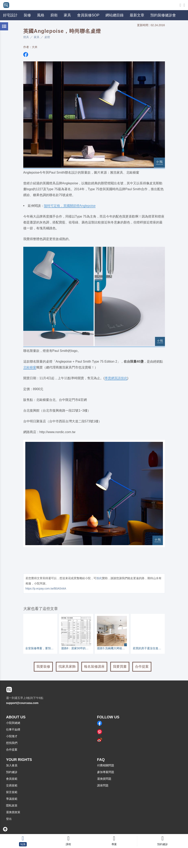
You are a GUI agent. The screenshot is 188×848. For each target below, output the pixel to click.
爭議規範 (11, 798)
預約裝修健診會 (163, 15)
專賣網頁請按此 (116, 378)
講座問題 (102, 785)
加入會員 (11, 765)
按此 (99, 578)
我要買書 (120, 667)
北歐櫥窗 (29, 367)
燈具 (26, 37)
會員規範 (11, 778)
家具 (36, 37)
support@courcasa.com (22, 703)
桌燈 (47, 37)
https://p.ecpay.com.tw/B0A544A (45, 588)
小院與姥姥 (13, 722)
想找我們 (11, 742)
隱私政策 (11, 805)
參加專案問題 (105, 772)
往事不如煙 (13, 729)
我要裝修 (43, 667)
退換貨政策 (13, 812)
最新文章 (137, 15)
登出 (9, 818)
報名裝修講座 (94, 667)
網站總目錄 (114, 15)
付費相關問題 (105, 765)
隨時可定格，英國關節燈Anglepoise (70, 205)
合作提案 (142, 667)
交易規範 (11, 785)
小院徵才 (11, 736)
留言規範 (11, 792)
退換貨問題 (104, 778)
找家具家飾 (67, 667)
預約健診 (11, 772)
